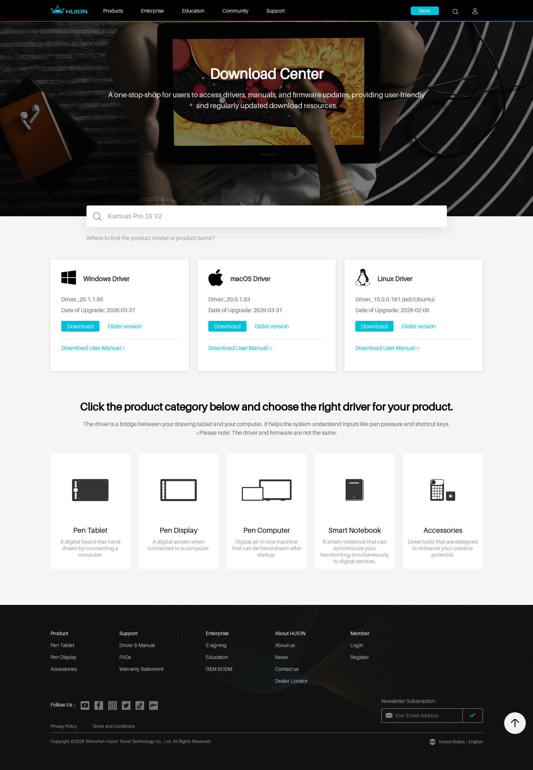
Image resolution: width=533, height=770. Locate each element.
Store (425, 11)
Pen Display (63, 657)
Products (113, 11)
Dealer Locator (291, 681)
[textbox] (266, 216)
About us (285, 645)
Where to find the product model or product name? (150, 238)
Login (356, 645)
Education (193, 11)
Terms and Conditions (113, 726)
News (281, 657)
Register (359, 657)
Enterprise (152, 11)
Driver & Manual (137, 645)
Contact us (286, 669)
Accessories (63, 669)
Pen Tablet (62, 645)
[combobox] (266, 216)
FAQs (125, 657)
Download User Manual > (93, 347)
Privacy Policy (63, 726)
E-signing (216, 645)
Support (275, 11)
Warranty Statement (141, 669)
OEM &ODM (219, 669)
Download (80, 326)
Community (235, 11)
